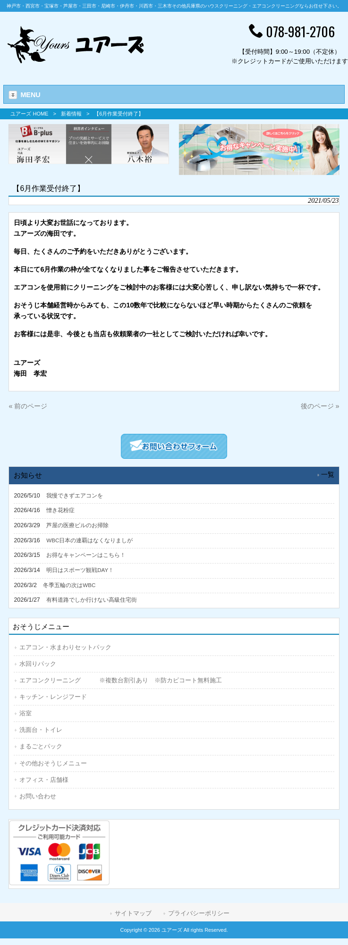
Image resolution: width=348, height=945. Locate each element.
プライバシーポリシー (198, 913)
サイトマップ (133, 913)
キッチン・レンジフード (53, 696)
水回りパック (37, 663)
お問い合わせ (37, 796)
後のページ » (320, 406)
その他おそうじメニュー (53, 763)
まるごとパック (40, 746)
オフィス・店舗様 (43, 779)
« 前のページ (27, 406)
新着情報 (71, 113)
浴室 (25, 713)
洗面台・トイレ (40, 729)
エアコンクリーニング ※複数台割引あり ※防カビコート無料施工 (120, 680)
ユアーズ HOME (29, 113)
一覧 (327, 474)
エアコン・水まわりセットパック (65, 647)
